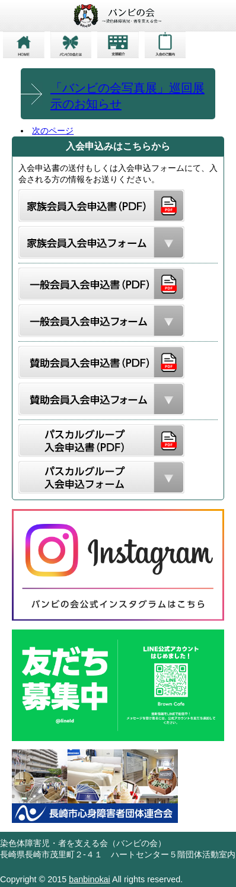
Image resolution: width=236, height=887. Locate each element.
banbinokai (89, 879)
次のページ (53, 130)
